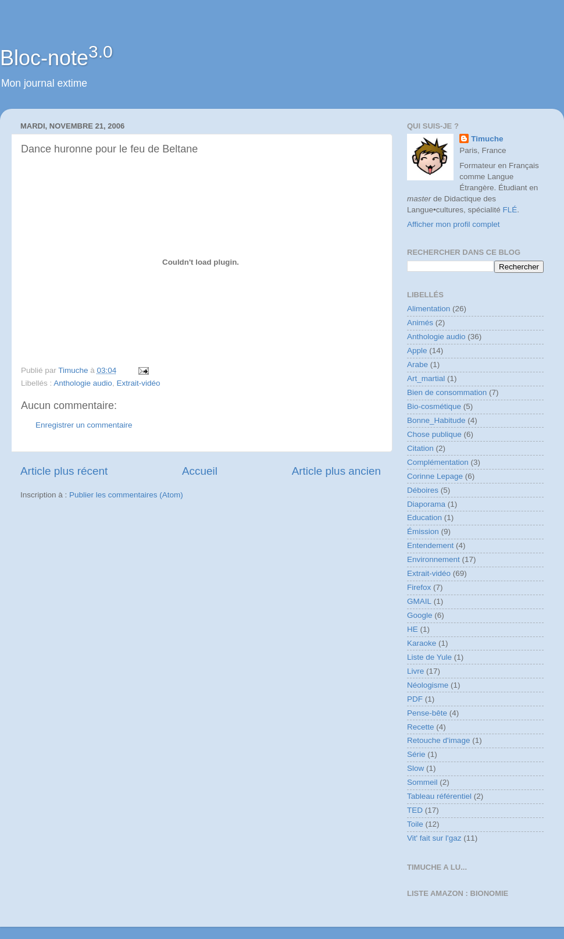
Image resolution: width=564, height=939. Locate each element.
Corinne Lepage (435, 476)
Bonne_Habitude (436, 420)
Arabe (417, 364)
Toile (415, 824)
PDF (415, 699)
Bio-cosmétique (434, 406)
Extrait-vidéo (138, 383)
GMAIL (419, 601)
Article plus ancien (336, 471)
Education (424, 517)
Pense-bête (427, 713)
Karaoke (421, 643)
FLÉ (510, 209)
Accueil (199, 471)
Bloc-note (56, 58)
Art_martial (426, 378)
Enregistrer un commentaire (84, 425)
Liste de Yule (429, 657)
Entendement (430, 545)
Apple (417, 350)
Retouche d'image (438, 740)
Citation (420, 448)
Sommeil (422, 782)
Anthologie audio (82, 383)
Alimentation (428, 308)
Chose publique (434, 434)
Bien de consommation (447, 392)
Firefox (419, 587)
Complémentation (438, 462)
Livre (415, 671)
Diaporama (426, 504)
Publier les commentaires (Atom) (126, 494)
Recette (420, 727)
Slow (415, 768)
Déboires (422, 490)
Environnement (433, 559)
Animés (420, 322)
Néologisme (427, 685)
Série (416, 754)
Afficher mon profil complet (453, 224)
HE (412, 629)
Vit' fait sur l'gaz (434, 838)
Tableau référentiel (439, 796)
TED (415, 810)
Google (420, 615)
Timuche (487, 138)
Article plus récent (64, 471)
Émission (423, 531)
